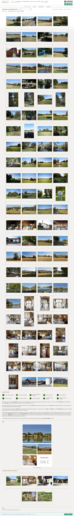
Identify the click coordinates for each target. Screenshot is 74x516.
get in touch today (46, 418)
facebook (68, 1)
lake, (15, 509)
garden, (13, 509)
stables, (17, 509)
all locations (27, 6)
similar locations (11, 11)
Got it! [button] (68, 514)
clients (31, 1)
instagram (66, 1)
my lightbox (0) (46, 2)
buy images (18, 1)
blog (35, 1)
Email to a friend (20, 11)
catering (19, 2)
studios (48, 6)
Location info (5, 392)
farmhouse (60, 401)
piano (46, 413)
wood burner (10, 413)
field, (11, 509)
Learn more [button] (33, 514)
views (47, 409)
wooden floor (24, 413)
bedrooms (10, 414)
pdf (6, 11)
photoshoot (13, 2)
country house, (4, 509)
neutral (6, 403)
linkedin (72, 1)
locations (13, 1)
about (42, 1)
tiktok (65, 1)
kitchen (17, 409)
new (34, 6)
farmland (15, 401)
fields (33, 405)
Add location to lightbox (57, 9)
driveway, (8, 509)
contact (46, 1)
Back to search (67, 9)
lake (52, 405)
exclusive (41, 6)
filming (16, 2)
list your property (25, 1)
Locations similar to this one (9, 470)
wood (19, 509)
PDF (3, 421)
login (42, 2)
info (3, 11)
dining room (60, 409)
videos (38, 1)
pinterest (70, 1)
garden (52, 409)
